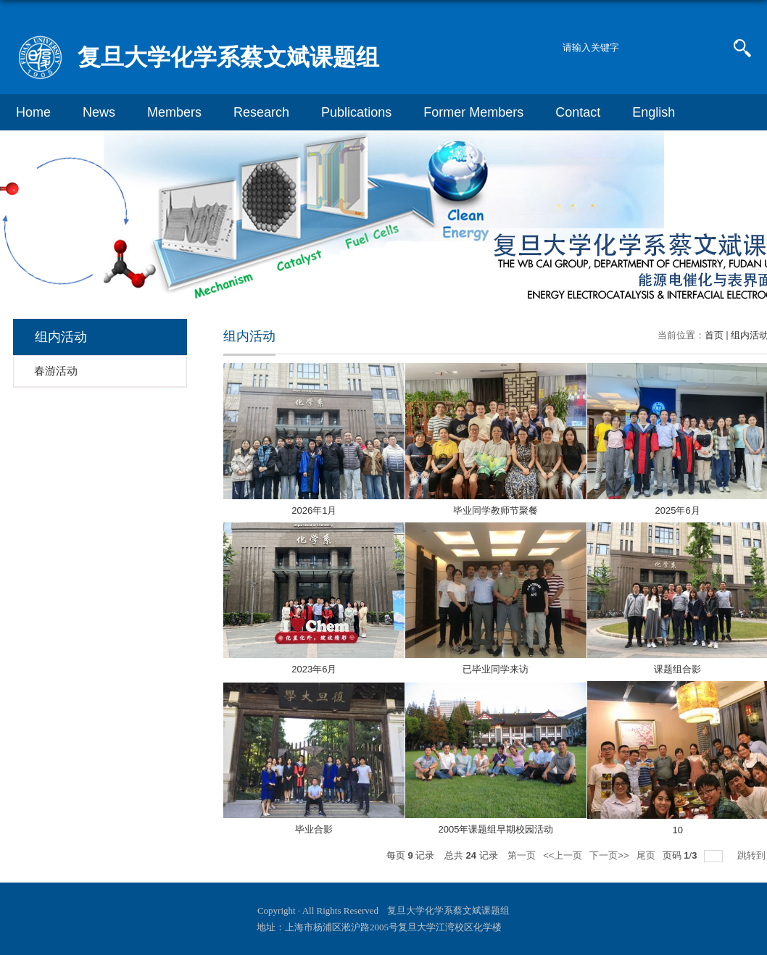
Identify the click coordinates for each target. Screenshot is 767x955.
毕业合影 (314, 829)
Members (174, 112)
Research (261, 112)
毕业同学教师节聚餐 (495, 510)
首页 (714, 335)
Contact (577, 112)
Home (33, 112)
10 (677, 830)
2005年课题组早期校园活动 (496, 829)
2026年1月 (313, 510)
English (653, 112)
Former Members (473, 112)
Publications (356, 112)
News (99, 112)
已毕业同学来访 (495, 669)
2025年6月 (677, 510)
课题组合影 (677, 669)
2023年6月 (313, 669)
